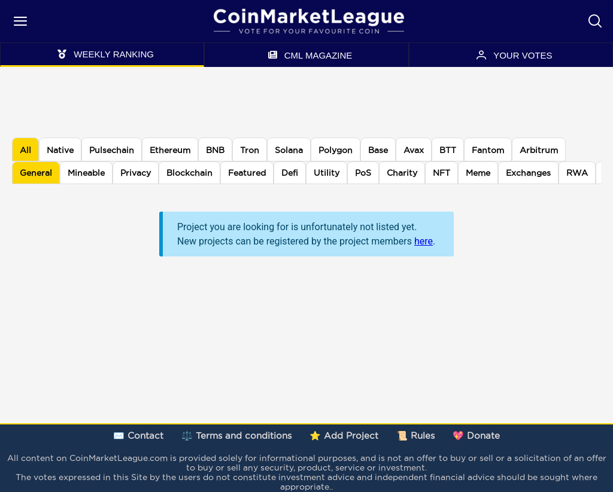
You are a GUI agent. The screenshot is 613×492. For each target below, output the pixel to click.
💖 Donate (476, 435)
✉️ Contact (138, 435)
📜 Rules (415, 435)
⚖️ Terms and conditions (236, 435)
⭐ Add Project (343, 435)
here (423, 241)
